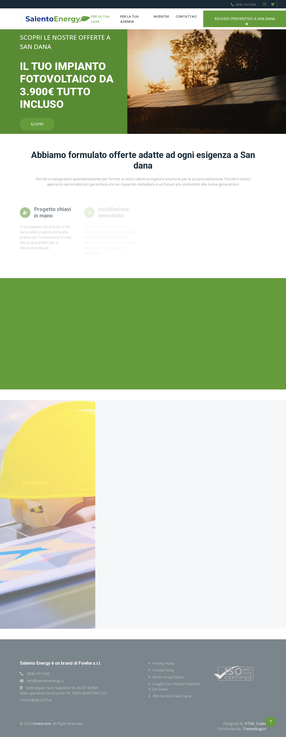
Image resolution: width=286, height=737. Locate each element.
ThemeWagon (254, 728)
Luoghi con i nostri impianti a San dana (174, 686)
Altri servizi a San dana (171, 696)
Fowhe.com (42, 723)
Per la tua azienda (129, 19)
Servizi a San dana (167, 677)
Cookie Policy (163, 670)
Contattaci (186, 16)
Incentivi (161, 16)
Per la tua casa (100, 19)
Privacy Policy (163, 663)
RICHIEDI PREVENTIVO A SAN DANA (244, 21)
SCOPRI (37, 124)
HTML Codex (255, 723)
